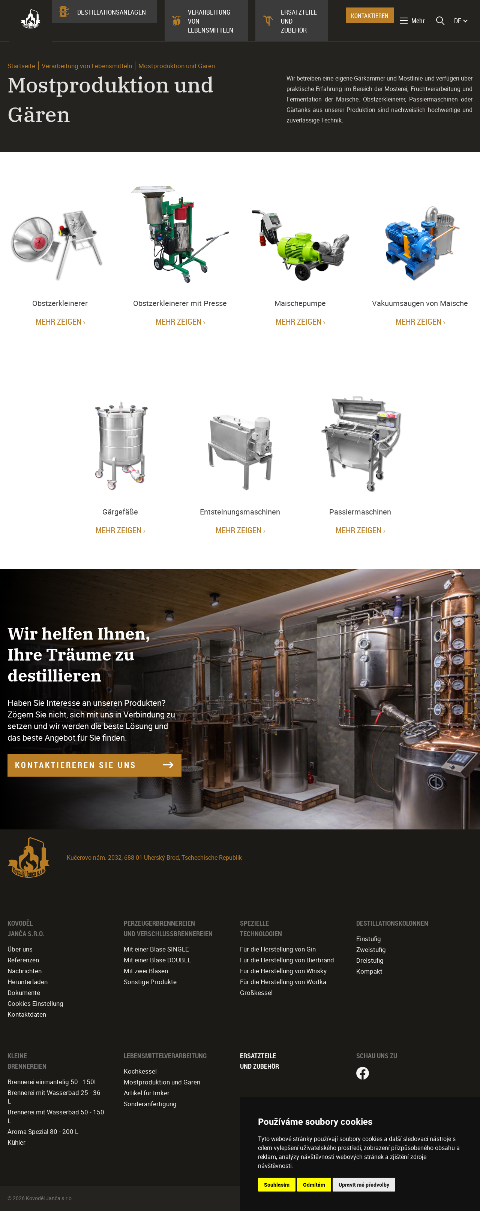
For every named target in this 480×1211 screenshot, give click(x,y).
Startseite (21, 65)
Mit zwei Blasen (146, 970)
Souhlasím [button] (277, 1184)
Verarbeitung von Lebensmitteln (210, 20)
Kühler (17, 1142)
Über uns (20, 949)
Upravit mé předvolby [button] (364, 1184)
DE (457, 20)
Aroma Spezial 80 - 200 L (43, 1131)
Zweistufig (371, 949)
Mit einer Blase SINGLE (156, 949)
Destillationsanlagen (111, 11)
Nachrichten (25, 970)
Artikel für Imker (147, 1093)
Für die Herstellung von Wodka (283, 981)
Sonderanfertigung (150, 1103)
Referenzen (23, 960)
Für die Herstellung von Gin (278, 949)
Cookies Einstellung (35, 1003)
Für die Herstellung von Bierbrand (287, 960)
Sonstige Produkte (150, 981)
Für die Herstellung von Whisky (283, 970)
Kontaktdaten (27, 1014)
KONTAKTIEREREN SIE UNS (75, 764)
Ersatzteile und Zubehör (299, 20)
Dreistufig (370, 960)
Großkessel (256, 992)
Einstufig (368, 938)
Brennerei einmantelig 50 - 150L (53, 1081)
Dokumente (24, 992)
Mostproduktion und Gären (162, 1082)
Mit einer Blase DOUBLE (157, 960)
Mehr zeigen (58, 321)
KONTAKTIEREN (369, 16)
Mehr (418, 20)
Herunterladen (28, 981)
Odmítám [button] (314, 1184)
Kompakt (369, 971)
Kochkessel (140, 1071)
